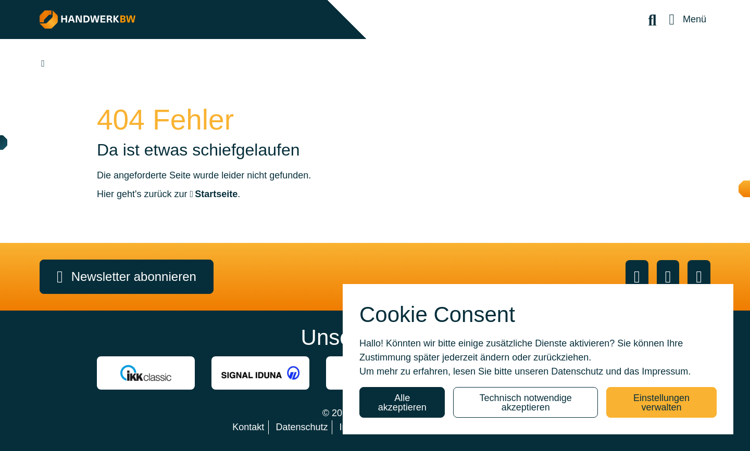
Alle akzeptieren (402, 403)
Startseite (216, 194)
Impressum (665, 371)
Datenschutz (577, 371)
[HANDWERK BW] (186, 19)
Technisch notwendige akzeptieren (526, 403)
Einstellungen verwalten (661, 403)
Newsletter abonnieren (126, 276)
